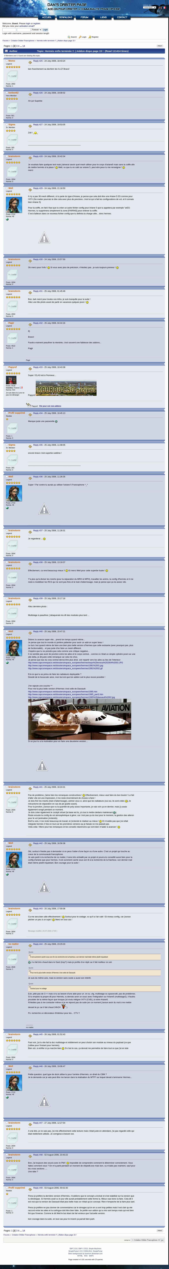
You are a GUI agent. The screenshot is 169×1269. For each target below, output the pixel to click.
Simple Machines (95, 1248)
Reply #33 (38, 367)
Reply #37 (38, 530)
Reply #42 (38, 843)
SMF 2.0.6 (73, 1248)
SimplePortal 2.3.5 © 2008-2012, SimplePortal (85, 1251)
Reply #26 (38, 93)
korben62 (13, 92)
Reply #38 (38, 562)
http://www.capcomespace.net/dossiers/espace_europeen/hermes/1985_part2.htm (65, 694)
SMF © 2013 (83, 1248)
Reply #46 (38, 1066)
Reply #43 (38, 908)
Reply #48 (38, 1155)
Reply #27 (38, 124)
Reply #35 (38, 445)
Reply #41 (38, 787)
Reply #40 (38, 631)
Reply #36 (38, 476)
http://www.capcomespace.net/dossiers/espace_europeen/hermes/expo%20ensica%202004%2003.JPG (75, 662)
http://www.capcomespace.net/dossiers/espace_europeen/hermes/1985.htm (62, 691)
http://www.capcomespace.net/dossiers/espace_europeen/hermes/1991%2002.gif (65, 668)
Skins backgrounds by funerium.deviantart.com (85, 1253)
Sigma (11, 124)
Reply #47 (38, 1123)
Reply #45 (38, 1034)
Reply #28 (38, 156)
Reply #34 (38, 413)
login (28, 23)
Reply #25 (38, 61)
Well (10, 188)
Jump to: (127, 1240)
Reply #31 (38, 291)
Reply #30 (38, 259)
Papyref (12, 367)
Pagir (11, 323)
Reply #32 (38, 323)
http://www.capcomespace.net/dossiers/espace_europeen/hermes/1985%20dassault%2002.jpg (71, 697)
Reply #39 (38, 598)
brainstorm (14, 156)
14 (23, 46)
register (36, 23)
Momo (11, 60)
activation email (26, 26)
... (21, 46)
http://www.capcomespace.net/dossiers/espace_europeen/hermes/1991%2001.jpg (65, 665)
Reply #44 (38, 944)
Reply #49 (38, 1188)
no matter (13, 944)
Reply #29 (38, 188)
